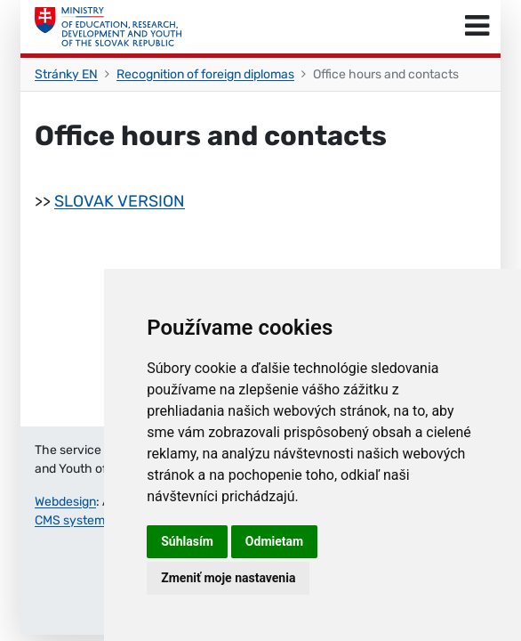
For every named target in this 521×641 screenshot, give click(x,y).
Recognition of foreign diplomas (205, 74)
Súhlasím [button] (187, 541)
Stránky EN (66, 74)
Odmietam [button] (274, 541)
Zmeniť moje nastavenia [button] (228, 578)
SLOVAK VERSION (119, 201)
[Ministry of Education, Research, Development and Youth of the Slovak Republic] (108, 26)
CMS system (70, 520)
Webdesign (65, 501)
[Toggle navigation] (477, 26)
